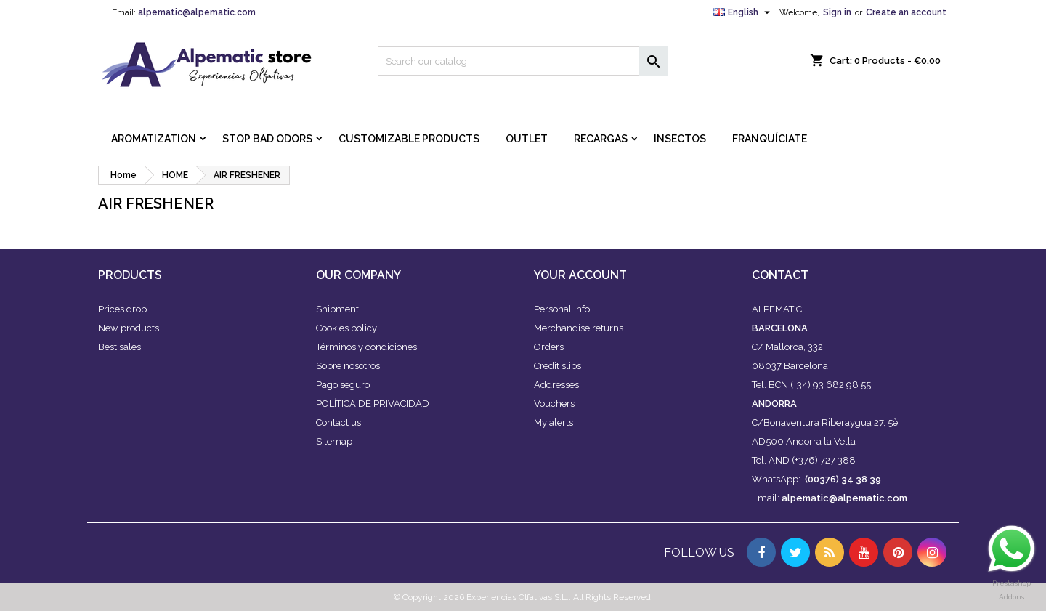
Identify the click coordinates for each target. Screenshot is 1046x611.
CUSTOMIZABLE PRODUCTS (408, 139)
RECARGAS (601, 139)
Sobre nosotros (348, 365)
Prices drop (122, 309)
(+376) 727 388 (824, 460)
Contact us (338, 422)
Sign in (837, 12)
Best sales (119, 346)
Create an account (906, 12)
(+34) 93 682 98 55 (830, 384)
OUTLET (527, 139)
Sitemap (334, 441)
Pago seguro (343, 384)
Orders (549, 346)
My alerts (553, 422)
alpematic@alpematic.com (197, 12)
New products (128, 328)
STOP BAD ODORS (267, 139)
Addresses (556, 384)
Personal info (562, 309)
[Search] (523, 61)
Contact (780, 275)
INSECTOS (680, 139)
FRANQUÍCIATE (769, 139)
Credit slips (557, 365)
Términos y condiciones (366, 346)
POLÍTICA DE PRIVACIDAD (372, 403)
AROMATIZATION (153, 139)
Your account (580, 275)
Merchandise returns (578, 328)
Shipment (337, 309)
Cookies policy (346, 328)
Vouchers (554, 403)
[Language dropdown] (743, 12)
